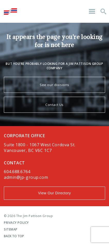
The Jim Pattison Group (10, 11)
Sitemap (11, 229)
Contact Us (54, 105)
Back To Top (14, 236)
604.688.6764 (17, 171)
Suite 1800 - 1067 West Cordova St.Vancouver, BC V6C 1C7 (40, 147)
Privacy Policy (16, 222)
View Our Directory (54, 193)
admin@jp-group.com (26, 177)
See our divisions (54, 85)
